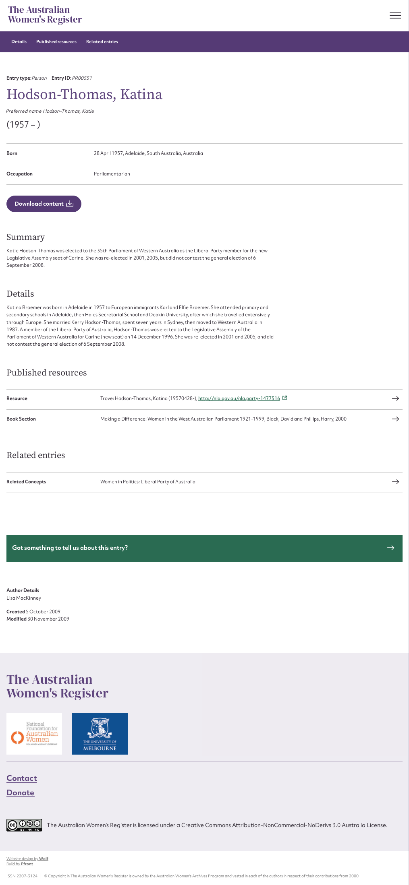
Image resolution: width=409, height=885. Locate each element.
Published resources (56, 42)
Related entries (102, 42)
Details (19, 42)
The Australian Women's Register (45, 15)
